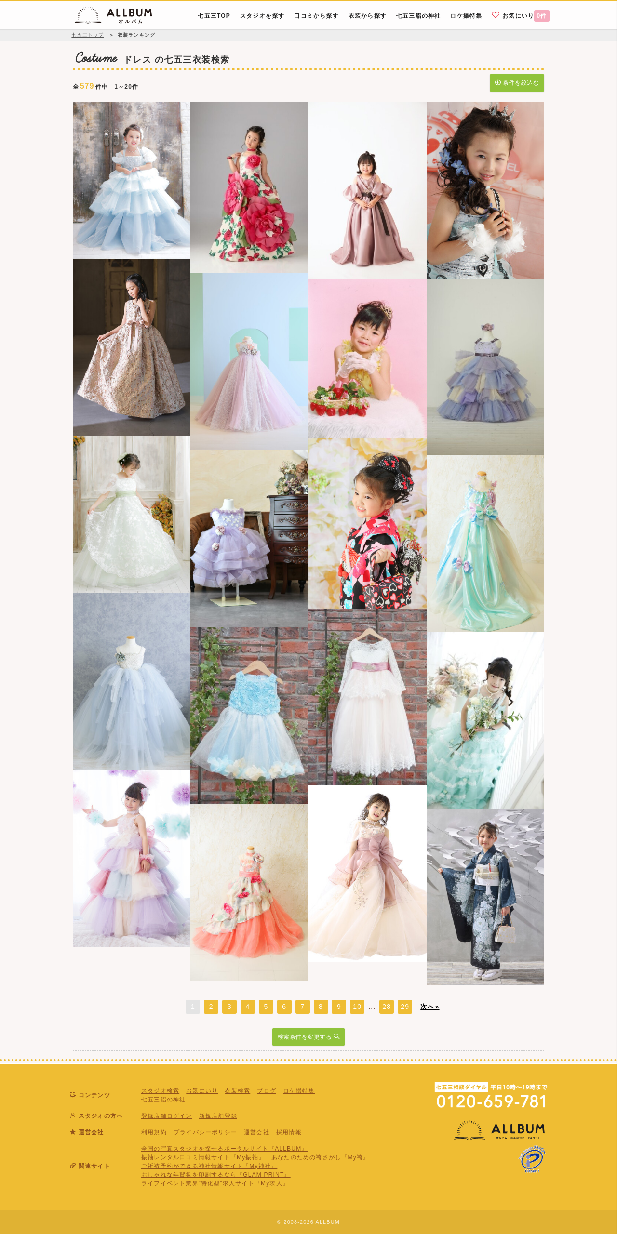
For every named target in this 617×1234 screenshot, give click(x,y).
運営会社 (256, 1132)
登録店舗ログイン (166, 1116)
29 (405, 1006)
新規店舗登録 (218, 1116)
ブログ (266, 1091)
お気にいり (521, 15)
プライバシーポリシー (205, 1132)
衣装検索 (237, 1091)
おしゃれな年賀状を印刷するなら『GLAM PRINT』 (216, 1174)
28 (386, 1006)
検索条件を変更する (309, 1036)
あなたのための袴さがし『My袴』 (320, 1157)
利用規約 (154, 1132)
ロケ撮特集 (299, 1091)
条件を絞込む (517, 82)
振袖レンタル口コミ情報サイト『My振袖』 (203, 1157)
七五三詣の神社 (163, 1099)
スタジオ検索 (160, 1091)
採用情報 (289, 1132)
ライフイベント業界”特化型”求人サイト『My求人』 (215, 1183)
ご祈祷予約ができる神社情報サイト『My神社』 (209, 1166)
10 (357, 1006)
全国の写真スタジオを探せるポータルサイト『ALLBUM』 (224, 1148)
